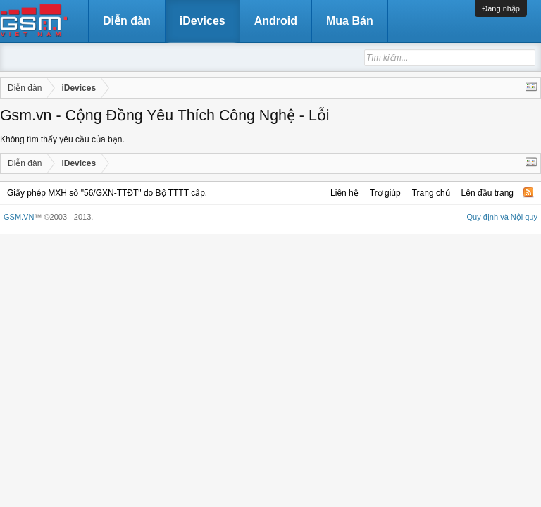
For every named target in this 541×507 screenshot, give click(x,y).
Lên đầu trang (487, 193)
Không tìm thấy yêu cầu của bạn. (62, 139)
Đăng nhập (501, 8)
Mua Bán (349, 21)
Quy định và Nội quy (502, 217)
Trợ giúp (385, 193)
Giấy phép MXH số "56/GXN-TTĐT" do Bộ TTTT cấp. (107, 193)
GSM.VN (19, 217)
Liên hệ (344, 193)
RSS (528, 192)
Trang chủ (431, 193)
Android (275, 21)
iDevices (202, 21)
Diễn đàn (127, 21)
